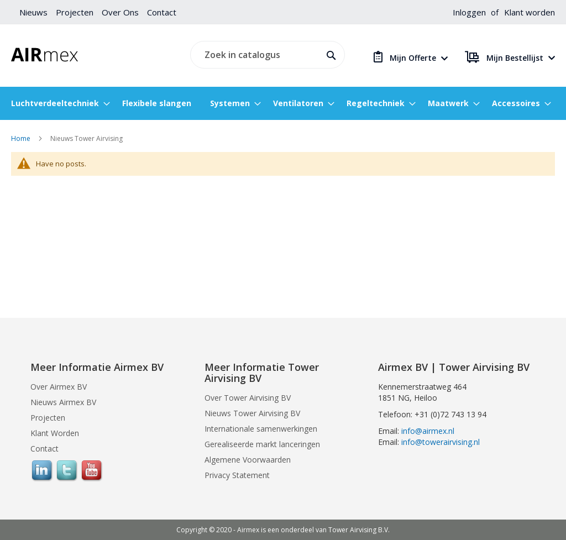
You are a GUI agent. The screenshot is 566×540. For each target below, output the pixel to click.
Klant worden (529, 12)
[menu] (283, 103)
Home (21, 138)
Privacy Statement (237, 475)
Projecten (74, 12)
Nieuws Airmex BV (63, 402)
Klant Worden (54, 433)
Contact (161, 12)
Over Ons (120, 12)
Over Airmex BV (58, 386)
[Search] (329, 54)
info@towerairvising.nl (440, 442)
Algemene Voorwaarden (248, 459)
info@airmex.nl (427, 431)
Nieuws (33, 12)
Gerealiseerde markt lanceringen (262, 444)
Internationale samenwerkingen (261, 428)
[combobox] (265, 55)
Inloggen (469, 12)
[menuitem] (57, 103)
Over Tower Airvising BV (248, 397)
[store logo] (44, 54)
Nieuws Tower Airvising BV (252, 413)
